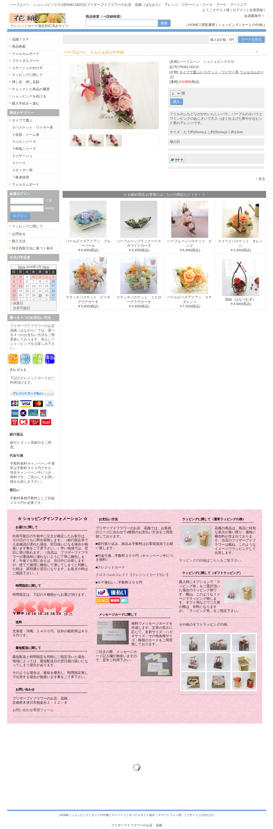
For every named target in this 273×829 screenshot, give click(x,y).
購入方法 (19, 241)
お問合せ (19, 234)
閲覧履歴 (208, 25)
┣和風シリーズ (24, 149)
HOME (193, 25)
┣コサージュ (22, 156)
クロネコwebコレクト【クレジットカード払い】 (133, 575)
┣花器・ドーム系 (25, 135)
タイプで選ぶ (22, 120)
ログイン (239, 10)
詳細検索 (113, 17)
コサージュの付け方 (27, 68)
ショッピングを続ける (29, 96)
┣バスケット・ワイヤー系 (32, 127)
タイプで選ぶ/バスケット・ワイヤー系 (209, 72)
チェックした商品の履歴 (31, 89)
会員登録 (256, 10)
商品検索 (19, 46)
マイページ (119, 815)
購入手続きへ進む (25, 103)
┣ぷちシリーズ (24, 142)
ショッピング (228, 25)
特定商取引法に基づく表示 (32, 248)
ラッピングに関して (27, 75)
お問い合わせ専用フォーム (33, 710)
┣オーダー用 (22, 170)
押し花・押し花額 (25, 82)
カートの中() (252, 25)
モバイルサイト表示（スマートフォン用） (156, 815)
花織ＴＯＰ (20, 39)
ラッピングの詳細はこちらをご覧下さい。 (211, 560)
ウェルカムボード (25, 54)
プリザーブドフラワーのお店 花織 (136, 825)
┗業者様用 (20, 177)
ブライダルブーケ (25, 61)
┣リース (19, 163)
